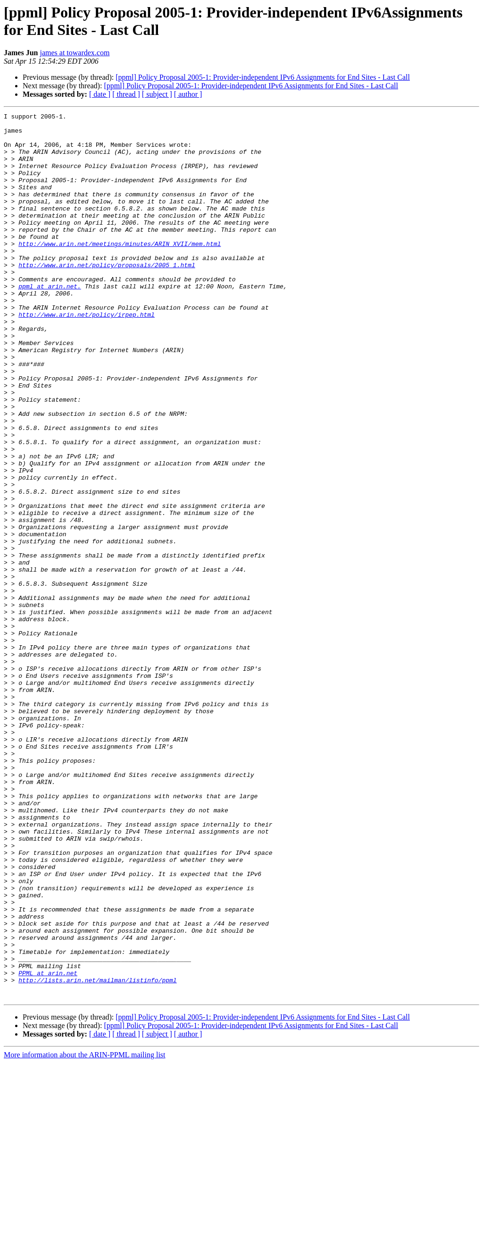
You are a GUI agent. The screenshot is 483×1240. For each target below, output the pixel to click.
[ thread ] (126, 94)
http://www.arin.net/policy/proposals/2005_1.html (106, 296)
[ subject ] (157, 94)
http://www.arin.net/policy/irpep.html (86, 355)
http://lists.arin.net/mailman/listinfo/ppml (97, 1154)
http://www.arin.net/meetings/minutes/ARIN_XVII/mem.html (119, 270)
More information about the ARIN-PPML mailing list (85, 1232)
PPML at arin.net (47, 1145)
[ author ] (188, 94)
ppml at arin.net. (49, 321)
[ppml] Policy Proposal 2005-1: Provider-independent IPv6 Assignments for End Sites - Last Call (263, 77)
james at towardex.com (74, 53)
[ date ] (99, 94)
